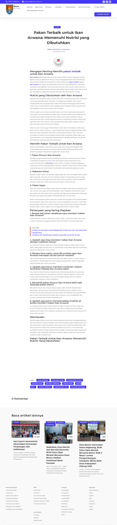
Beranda (30, 7)
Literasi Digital (65, 494)
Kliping (91, 505)
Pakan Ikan (67, 381)
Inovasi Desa (64, 489)
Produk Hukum (99, 7)
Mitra (90, 494)
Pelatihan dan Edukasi (12, 497)
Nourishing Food (75, 379)
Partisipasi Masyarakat (12, 494)
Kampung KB (65, 486)
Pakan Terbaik (45, 383)
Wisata (91, 502)
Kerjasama (60, 418)
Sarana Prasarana (93, 486)
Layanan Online (103, 14)
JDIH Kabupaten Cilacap (35, 10)
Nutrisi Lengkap (52, 381)
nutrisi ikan (49, 163)
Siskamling (64, 502)
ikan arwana (34, 77)
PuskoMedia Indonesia (61, 49)
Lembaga (58, 7)
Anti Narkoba (65, 497)
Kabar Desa (39, 7)
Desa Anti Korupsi (84, 7)
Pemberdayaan (65, 491)
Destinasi (91, 497)
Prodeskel (36, 511)
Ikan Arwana (43, 379)
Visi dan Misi (9, 489)
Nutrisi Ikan (37, 381)
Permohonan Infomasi (40, 499)
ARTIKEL (57, 27)
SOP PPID (36, 489)
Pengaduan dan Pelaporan (13, 502)
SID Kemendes (38, 516)
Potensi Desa (50, 420)
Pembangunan (71, 7)
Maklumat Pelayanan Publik (41, 497)
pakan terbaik (72, 71)
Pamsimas (64, 499)
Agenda (91, 491)
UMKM (91, 489)
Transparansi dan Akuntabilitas (14, 505)
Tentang (48, 7)
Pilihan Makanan (78, 383)
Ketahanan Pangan (66, 507)
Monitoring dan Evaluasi (12, 499)
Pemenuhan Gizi (61, 383)
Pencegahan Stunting (67, 505)
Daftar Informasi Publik (40, 494)
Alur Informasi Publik (39, 491)
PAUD (63, 510)
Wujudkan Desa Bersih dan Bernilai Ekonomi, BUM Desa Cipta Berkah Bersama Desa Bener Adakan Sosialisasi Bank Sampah (58, 451)
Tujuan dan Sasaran (11, 486)
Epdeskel (36, 513)
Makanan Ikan (57, 379)
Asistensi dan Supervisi (12, 491)
